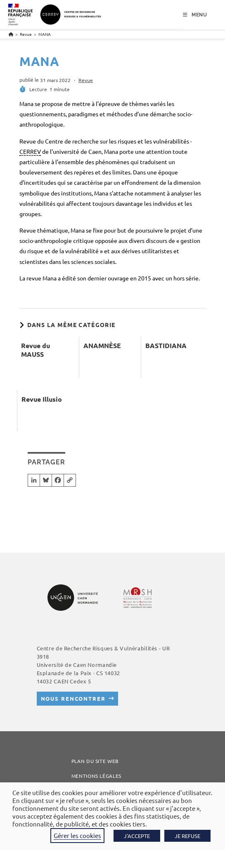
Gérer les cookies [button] (77, 835)
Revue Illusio (41, 399)
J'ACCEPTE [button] (137, 835)
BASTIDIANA (166, 345)
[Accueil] (11, 34)
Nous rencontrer (73, 698)
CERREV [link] (30, 151)
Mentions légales (96, 775)
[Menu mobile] (195, 15)
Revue (85, 80)
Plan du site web (95, 761)
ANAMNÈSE (102, 345)
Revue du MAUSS (35, 349)
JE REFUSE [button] (187, 835)
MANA (44, 34)
